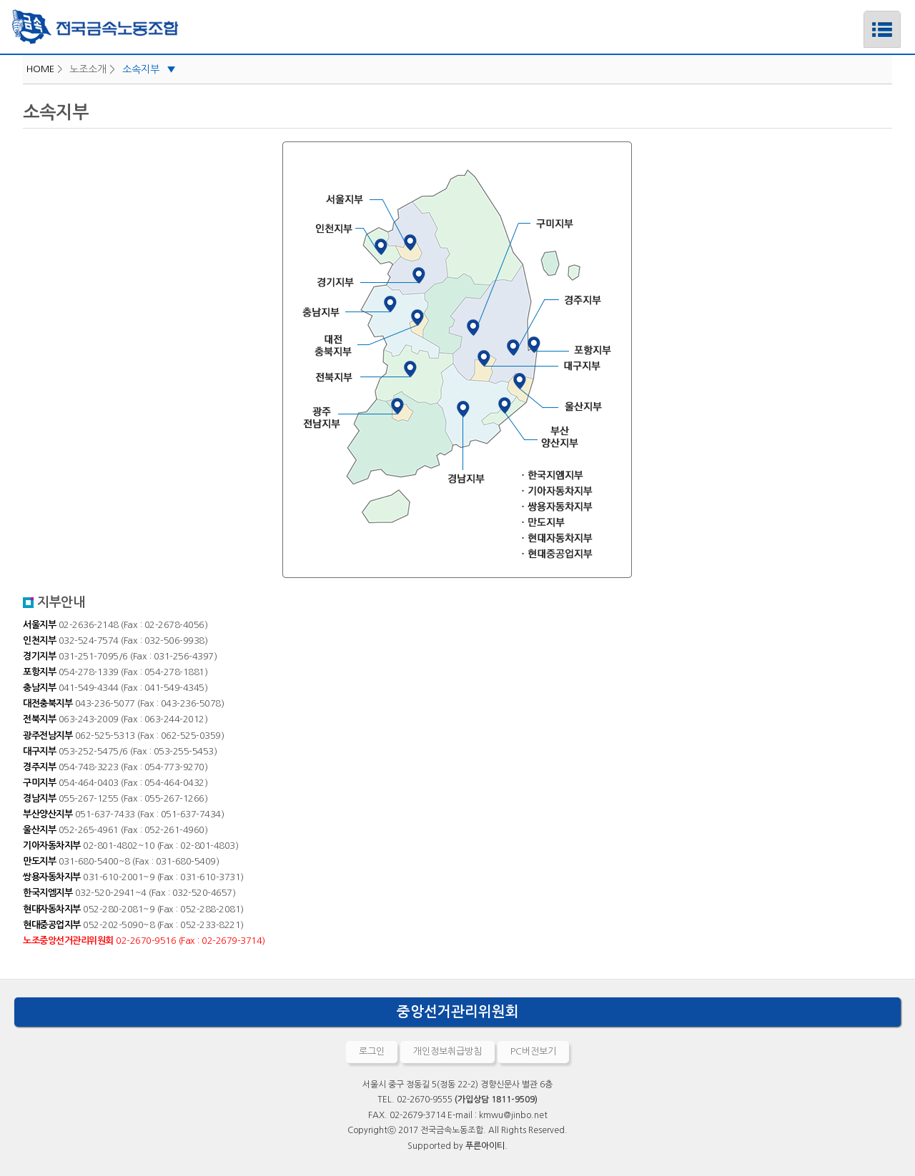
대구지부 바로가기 (723, 368)
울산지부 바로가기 (723, 406)
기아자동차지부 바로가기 (670, 490)
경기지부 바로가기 (199, 281)
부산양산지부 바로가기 (686, 435)
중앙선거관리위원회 (458, 1012)
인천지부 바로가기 (196, 227)
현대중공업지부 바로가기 (670, 553)
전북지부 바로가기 (196, 376)
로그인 (372, 1051)
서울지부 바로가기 (219, 200)
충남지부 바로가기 (164, 311)
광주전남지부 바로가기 (164, 415)
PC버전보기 (533, 1051)
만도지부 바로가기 (670, 523)
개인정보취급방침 (447, 1051)
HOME (40, 69)
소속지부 (149, 69)
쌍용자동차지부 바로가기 (670, 506)
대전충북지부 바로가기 (192, 345)
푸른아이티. (486, 1146)
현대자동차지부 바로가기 (670, 538)
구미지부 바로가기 (670, 223)
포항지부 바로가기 (744, 348)
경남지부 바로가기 (484, 478)
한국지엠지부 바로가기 (670, 474)
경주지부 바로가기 (723, 299)
